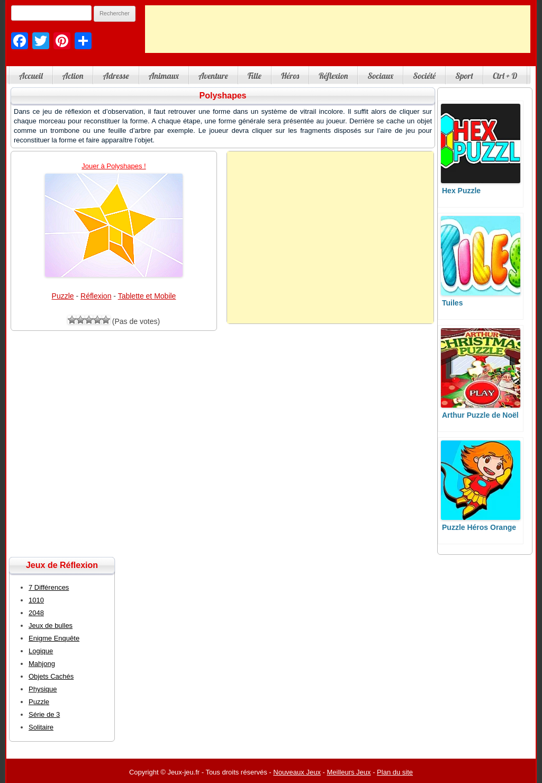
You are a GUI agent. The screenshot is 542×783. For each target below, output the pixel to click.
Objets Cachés (51, 676)
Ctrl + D (505, 75)
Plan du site (395, 772)
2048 (36, 613)
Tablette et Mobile (147, 296)
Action (73, 75)
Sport (464, 75)
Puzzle (63, 296)
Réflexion (333, 75)
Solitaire (41, 727)
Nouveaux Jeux (297, 772)
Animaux (164, 75)
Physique (43, 689)
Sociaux (380, 75)
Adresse (116, 75)
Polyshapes (223, 95)
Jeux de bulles (51, 625)
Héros (290, 75)
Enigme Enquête (54, 638)
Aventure (213, 75)
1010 (36, 600)
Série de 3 (44, 714)
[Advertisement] (337, 29)
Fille (254, 75)
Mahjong (42, 664)
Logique (41, 651)
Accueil (31, 75)
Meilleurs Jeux (349, 772)
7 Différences (49, 587)
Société (424, 75)
